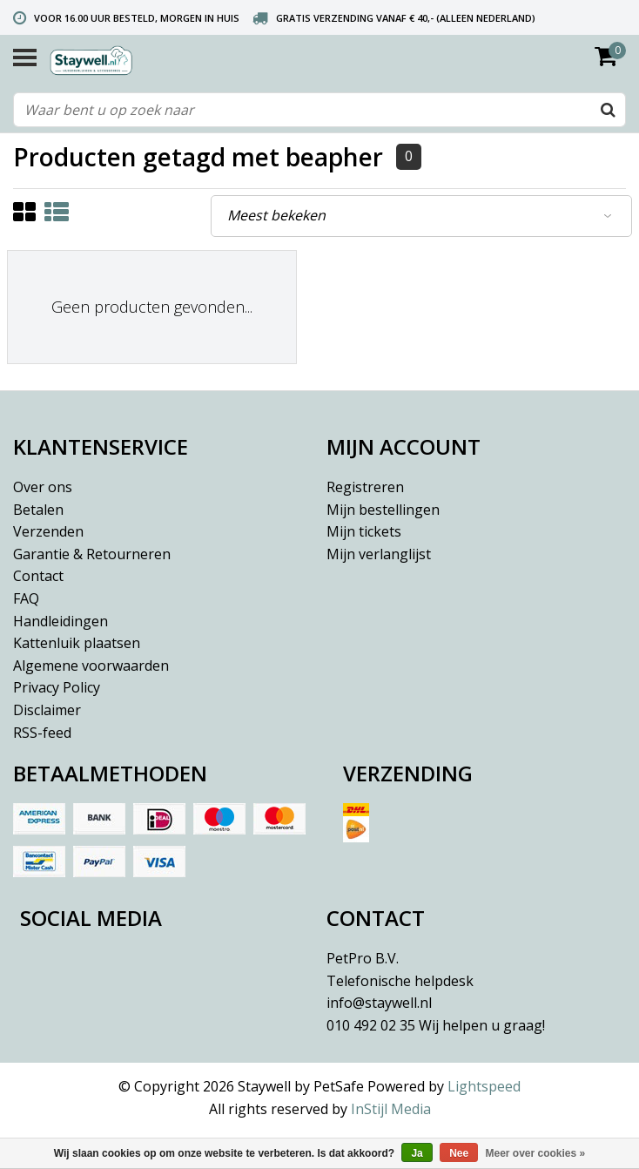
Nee (458, 1153)
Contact (38, 575)
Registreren (365, 487)
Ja (416, 1153)
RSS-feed (42, 732)
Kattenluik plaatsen (76, 642)
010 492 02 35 (435, 1025)
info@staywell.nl (379, 1002)
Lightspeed (484, 1086)
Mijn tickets (363, 531)
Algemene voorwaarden (91, 665)
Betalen (38, 509)
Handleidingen (60, 621)
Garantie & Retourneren (92, 554)
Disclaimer (47, 710)
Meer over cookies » (536, 1153)
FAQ (26, 598)
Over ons (42, 487)
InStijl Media (391, 1108)
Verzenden (48, 531)
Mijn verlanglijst (378, 554)
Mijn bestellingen (383, 509)
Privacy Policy (56, 687)
